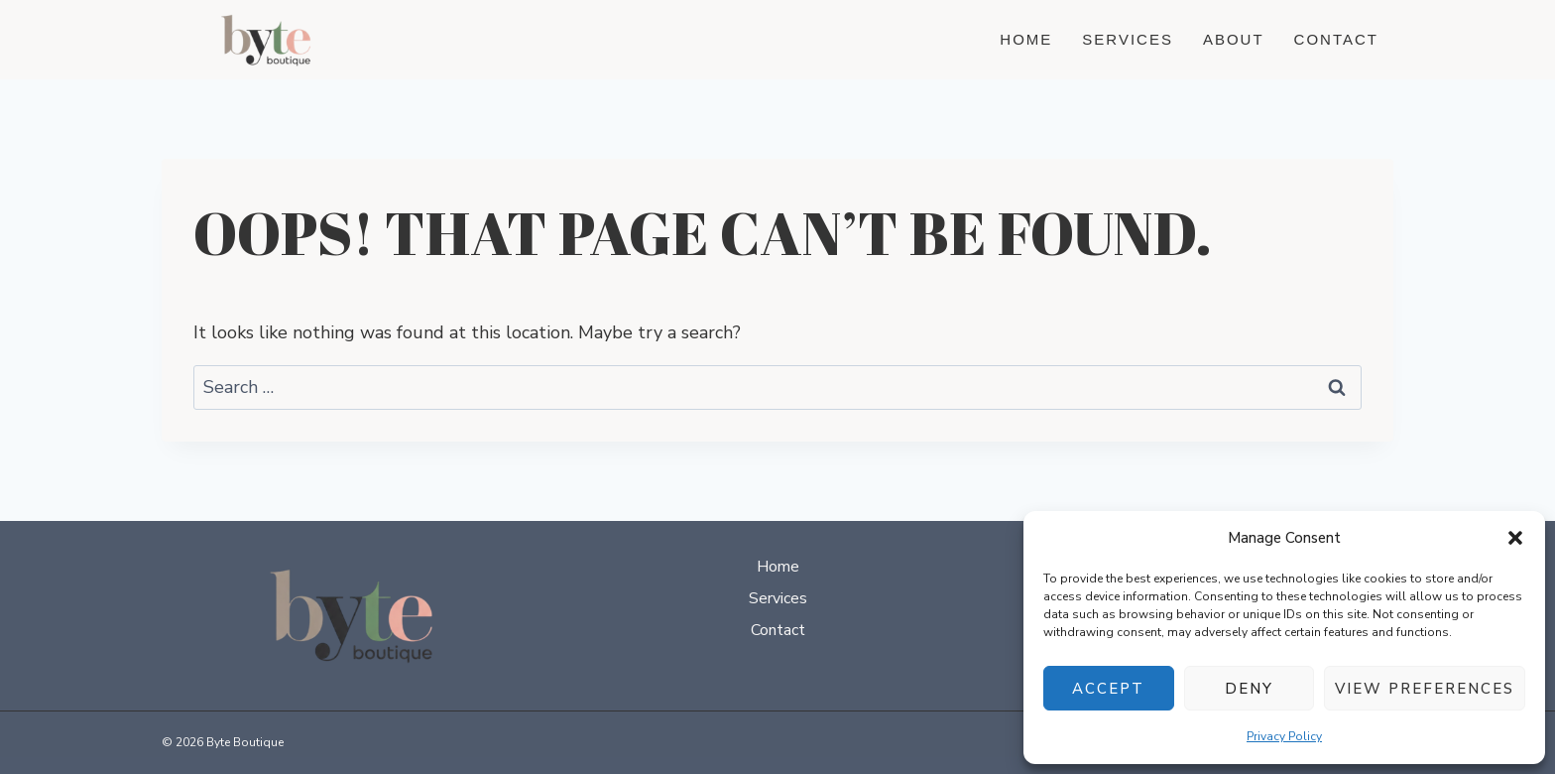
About (1233, 39)
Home (1026, 39)
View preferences (1424, 689)
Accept (1108, 689)
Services (1127, 39)
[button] (1515, 538)
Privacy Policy (1284, 736)
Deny (1249, 689)
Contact (1336, 39)
